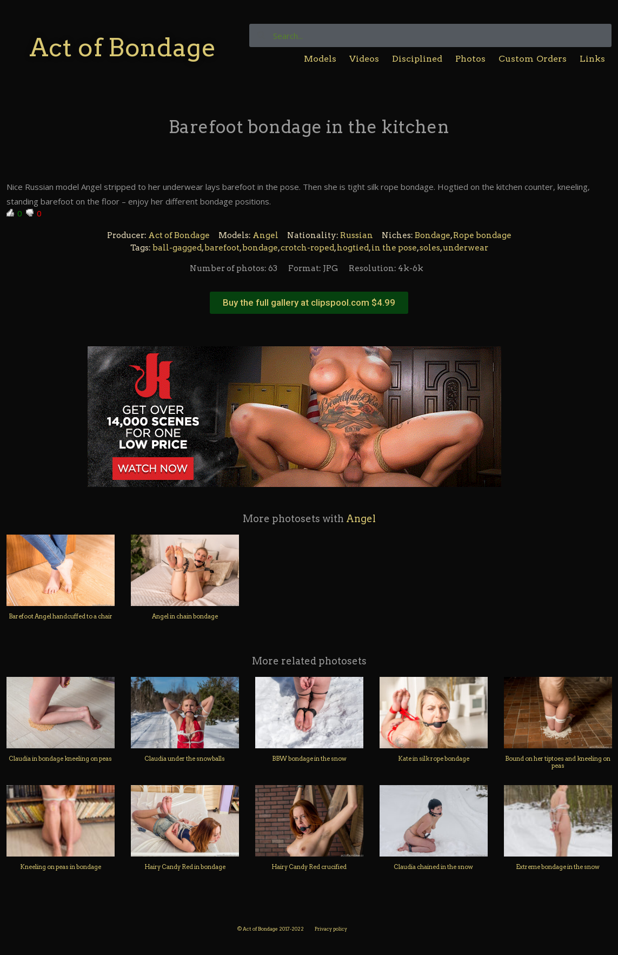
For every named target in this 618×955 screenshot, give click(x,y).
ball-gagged (177, 248)
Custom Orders (533, 59)
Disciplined (417, 59)
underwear (465, 248)
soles (430, 248)
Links (592, 59)
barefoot (222, 248)
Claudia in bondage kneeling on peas (60, 758)
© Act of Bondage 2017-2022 (270, 929)
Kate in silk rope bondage (433, 758)
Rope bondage (482, 235)
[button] (309, 303)
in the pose (394, 248)
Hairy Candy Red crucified (309, 867)
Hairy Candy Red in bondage (184, 867)
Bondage (432, 235)
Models (320, 59)
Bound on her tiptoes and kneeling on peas (557, 762)
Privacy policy (331, 929)
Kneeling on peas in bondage (60, 867)
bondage (260, 248)
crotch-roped (307, 248)
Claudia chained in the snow (433, 867)
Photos (470, 59)
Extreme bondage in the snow (558, 867)
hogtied (353, 248)
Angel (265, 235)
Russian (356, 235)
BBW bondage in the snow (309, 758)
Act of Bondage (122, 47)
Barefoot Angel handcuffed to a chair (60, 616)
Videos (364, 59)
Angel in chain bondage (185, 616)
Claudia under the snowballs (184, 758)
